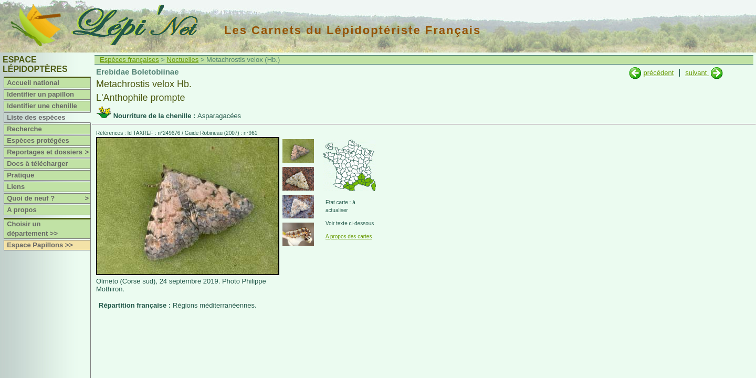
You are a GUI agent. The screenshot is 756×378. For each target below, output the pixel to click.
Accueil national (33, 83)
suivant (697, 73)
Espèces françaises (129, 60)
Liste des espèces (36, 117)
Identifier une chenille (42, 106)
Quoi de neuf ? (48, 198)
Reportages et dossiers (48, 152)
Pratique (20, 175)
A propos (22, 210)
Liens (16, 187)
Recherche (24, 129)
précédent (658, 73)
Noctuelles (183, 60)
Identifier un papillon (40, 94)
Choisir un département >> (32, 228)
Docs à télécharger (37, 163)
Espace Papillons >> (40, 245)
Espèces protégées (38, 140)
